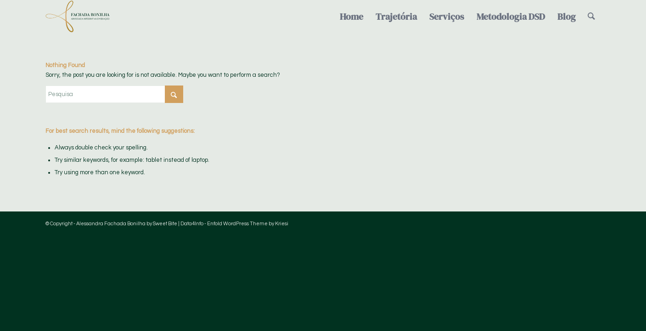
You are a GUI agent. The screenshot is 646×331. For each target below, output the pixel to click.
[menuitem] (351, 16)
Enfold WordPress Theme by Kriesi (247, 223)
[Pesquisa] (591, 16)
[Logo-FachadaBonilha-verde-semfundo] (77, 16)
